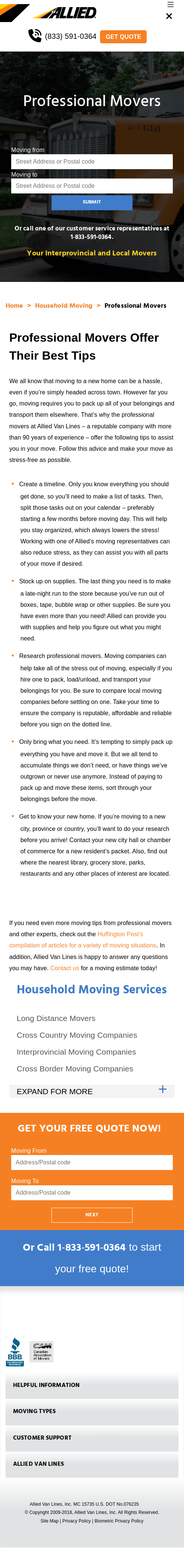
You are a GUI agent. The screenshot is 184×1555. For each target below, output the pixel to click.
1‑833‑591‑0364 (91, 1249)
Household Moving (65, 306)
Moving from (27, 150)
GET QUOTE (123, 37)
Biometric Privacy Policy (119, 1521)
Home (15, 306)
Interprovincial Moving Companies (76, 1051)
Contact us (64, 968)
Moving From (29, 1151)
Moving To (25, 1181)
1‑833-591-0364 (91, 238)
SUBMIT (92, 203)
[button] (170, 6)
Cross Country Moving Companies (77, 1035)
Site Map (50, 1521)
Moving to (24, 174)
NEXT (92, 1215)
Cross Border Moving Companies (75, 1068)
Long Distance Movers (56, 1018)
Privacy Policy (76, 1521)
